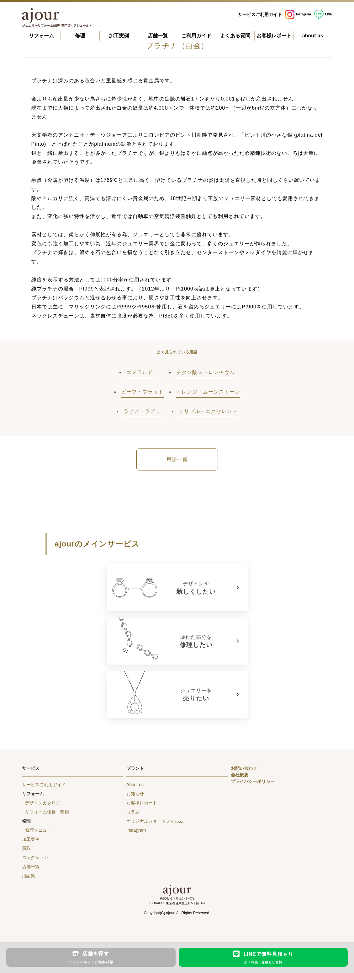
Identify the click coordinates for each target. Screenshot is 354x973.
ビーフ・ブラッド (142, 391)
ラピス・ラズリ (142, 411)
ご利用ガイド (196, 35)
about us (312, 35)
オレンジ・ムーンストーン (208, 391)
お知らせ (135, 793)
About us (135, 784)
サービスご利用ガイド (260, 14)
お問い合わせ (244, 768)
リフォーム (41, 35)
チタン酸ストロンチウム (205, 372)
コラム (133, 811)
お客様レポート (274, 35)
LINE (323, 14)
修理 (80, 35)
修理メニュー (38, 830)
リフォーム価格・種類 (47, 811)
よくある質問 (235, 35)
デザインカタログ (42, 802)
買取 (26, 848)
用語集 (28, 875)
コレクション (35, 857)
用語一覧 (177, 459)
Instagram (298, 14)
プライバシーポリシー (253, 781)
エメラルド (139, 372)
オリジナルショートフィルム (154, 821)
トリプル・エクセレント (208, 411)
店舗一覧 (158, 35)
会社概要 (239, 774)
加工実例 (119, 35)
